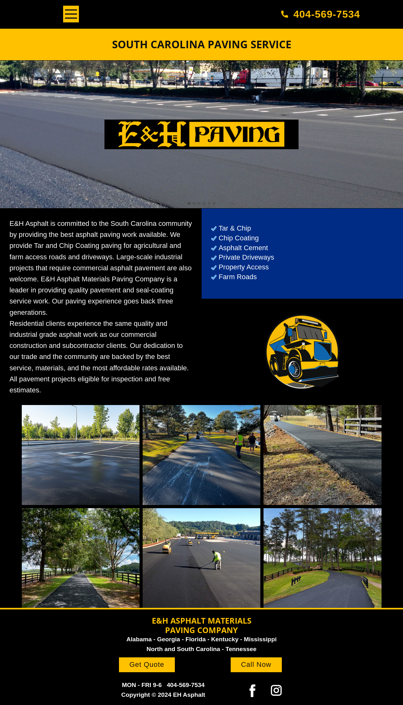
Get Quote (146, 664)
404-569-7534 (323, 14)
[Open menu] (71, 14)
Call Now (256, 664)
